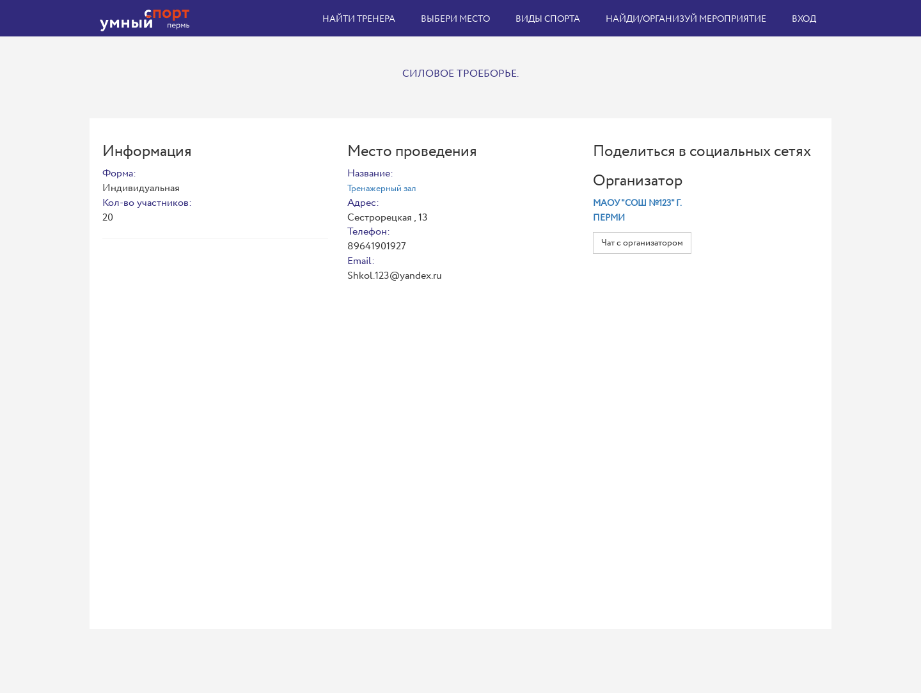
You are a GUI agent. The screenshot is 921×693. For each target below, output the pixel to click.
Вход (804, 19)
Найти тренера (358, 19)
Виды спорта (548, 19)
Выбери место (455, 19)
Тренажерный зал (381, 188)
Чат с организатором (642, 243)
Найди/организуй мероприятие (686, 19)
